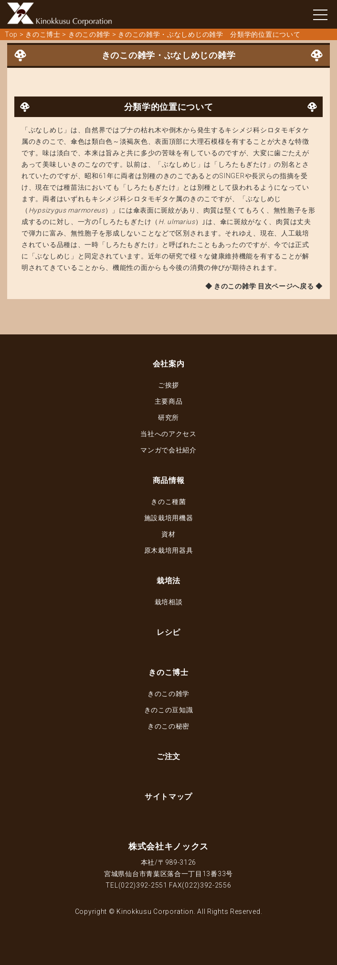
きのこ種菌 (168, 501)
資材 (168, 534)
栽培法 (168, 580)
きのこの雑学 (168, 693)
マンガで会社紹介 (168, 450)
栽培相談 (169, 602)
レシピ (168, 632)
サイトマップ (168, 796)
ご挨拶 (168, 385)
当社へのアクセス (168, 434)
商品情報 (169, 480)
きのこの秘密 (168, 726)
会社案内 (169, 363)
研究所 (168, 417)
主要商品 (169, 401)
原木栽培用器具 (168, 550)
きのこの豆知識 (168, 710)
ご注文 (168, 756)
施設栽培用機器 (168, 518)
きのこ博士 (168, 672)
